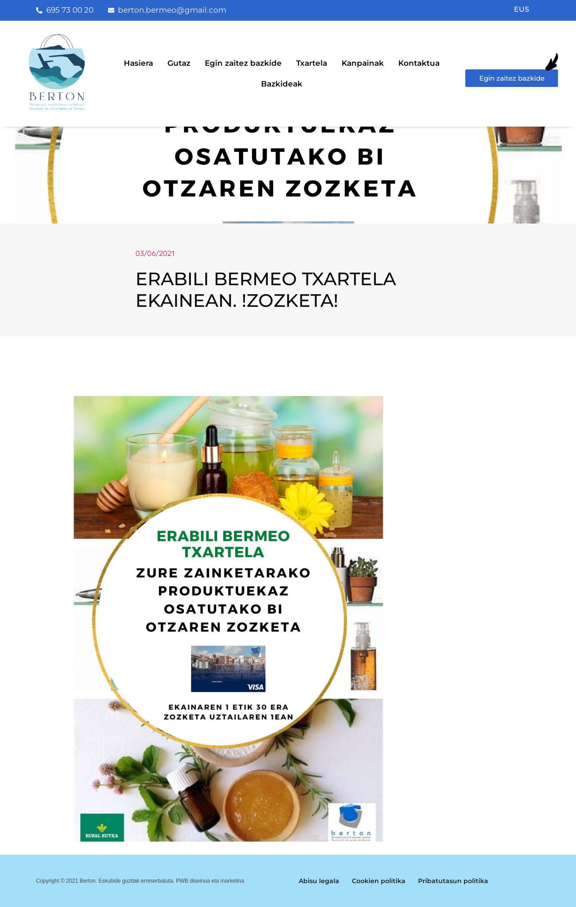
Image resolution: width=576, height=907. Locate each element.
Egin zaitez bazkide (243, 63)
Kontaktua (419, 63)
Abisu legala (319, 881)
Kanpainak (363, 63)
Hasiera (138, 63)
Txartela (311, 63)
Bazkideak (281, 83)
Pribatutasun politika (453, 881)
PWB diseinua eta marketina (210, 881)
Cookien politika (378, 881)
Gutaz (178, 63)
